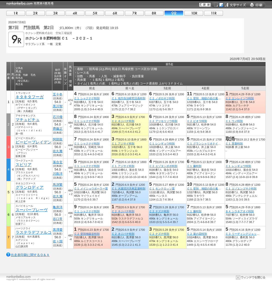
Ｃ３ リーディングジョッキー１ (245, 233)
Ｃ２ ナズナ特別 (159, 211)
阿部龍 (58, 139)
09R (173, 13)
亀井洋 (58, 207)
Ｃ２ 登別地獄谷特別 (87, 233)
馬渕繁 (58, 184)
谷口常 (58, 219)
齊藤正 (58, 128)
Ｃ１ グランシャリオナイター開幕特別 (210, 143)
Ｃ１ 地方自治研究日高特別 (128, 98)
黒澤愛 (58, 230)
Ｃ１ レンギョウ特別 (162, 143)
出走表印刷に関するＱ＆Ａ (30, 255)
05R (94, 13)
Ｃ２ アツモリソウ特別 (163, 121)
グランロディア (30, 187)
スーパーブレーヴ (32, 210)
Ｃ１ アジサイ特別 (123, 143)
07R (134, 13)
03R (55, 13)
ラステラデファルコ (34, 232)
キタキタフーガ (30, 97)
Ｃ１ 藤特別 (194, 166)
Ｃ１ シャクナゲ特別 (87, 98)
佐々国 (58, 241)
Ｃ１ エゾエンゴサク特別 (240, 188)
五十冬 (58, 94)
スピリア (24, 164)
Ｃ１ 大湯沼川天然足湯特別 (128, 188)
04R (75, 13)
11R (213, 13)
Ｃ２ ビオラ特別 (197, 121)
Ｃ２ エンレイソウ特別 (239, 98)
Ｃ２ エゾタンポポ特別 (163, 166)
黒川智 (58, 106)
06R (114, 13)
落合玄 (58, 162)
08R (154, 13)
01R (15, 13)
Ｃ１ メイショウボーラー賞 (91, 188)
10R (193, 13)
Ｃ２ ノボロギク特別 (162, 98)
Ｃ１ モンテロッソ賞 (162, 188)
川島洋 (58, 174)
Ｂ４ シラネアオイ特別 (239, 211)
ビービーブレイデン (34, 142)
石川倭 (58, 117)
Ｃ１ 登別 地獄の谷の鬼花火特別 (208, 98)
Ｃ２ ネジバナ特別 (123, 121)
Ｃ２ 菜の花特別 (197, 233)
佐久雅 (58, 151)
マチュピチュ (28, 120)
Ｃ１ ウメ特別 (234, 121)
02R (35, 13)
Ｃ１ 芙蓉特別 (234, 143)
